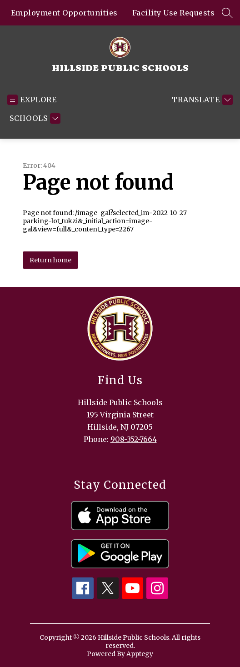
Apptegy (139, 654)
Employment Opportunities (64, 12)
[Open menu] (32, 99)
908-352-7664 (133, 439)
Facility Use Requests (173, 12)
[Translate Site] (201, 99)
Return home (50, 260)
